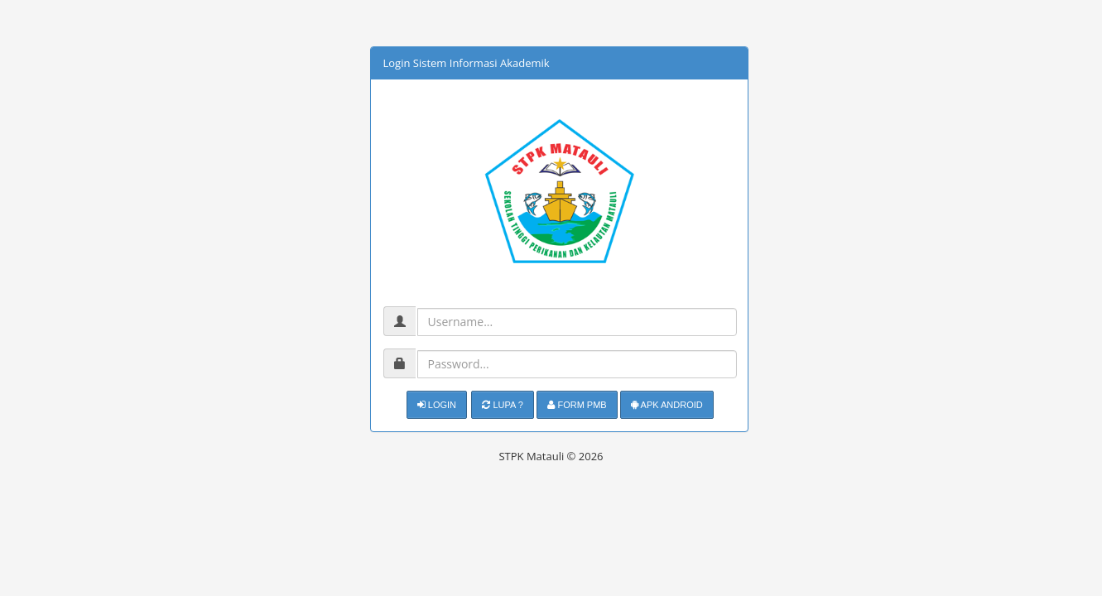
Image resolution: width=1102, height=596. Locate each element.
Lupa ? (502, 405)
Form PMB (576, 405)
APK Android (667, 405)
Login (436, 405)
